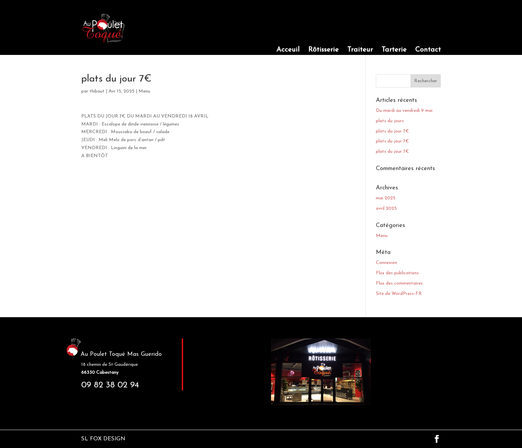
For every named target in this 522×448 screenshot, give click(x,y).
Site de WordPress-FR (399, 293)
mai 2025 (385, 198)
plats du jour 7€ (392, 131)
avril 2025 (386, 208)
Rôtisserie (323, 50)
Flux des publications (397, 273)
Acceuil (288, 50)
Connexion (386, 262)
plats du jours (390, 120)
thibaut (97, 91)
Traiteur (360, 50)
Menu (144, 91)
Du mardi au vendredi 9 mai (404, 110)
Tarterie (394, 50)
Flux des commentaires (399, 283)
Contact (428, 50)
